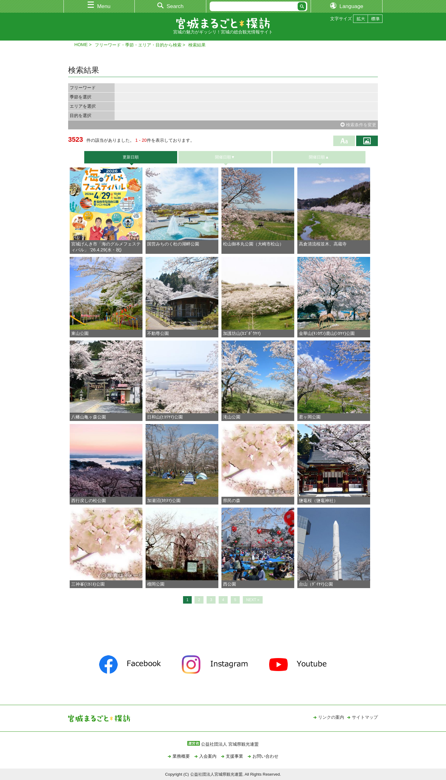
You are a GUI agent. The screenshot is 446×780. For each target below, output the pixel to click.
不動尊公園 (158, 333)
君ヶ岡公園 (310, 416)
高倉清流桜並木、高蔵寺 (323, 243)
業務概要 (181, 756)
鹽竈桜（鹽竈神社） (318, 500)
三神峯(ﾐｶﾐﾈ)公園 (88, 584)
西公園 (229, 584)
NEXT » (253, 600)
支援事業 (234, 756)
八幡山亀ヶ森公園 (88, 416)
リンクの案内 (331, 717)
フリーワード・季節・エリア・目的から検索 (138, 44)
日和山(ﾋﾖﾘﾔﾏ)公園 (165, 416)
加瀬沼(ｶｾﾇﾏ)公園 (164, 500)
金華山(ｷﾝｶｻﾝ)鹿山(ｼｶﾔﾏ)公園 (327, 333)
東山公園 (80, 333)
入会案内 (207, 756)
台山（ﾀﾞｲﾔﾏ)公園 (316, 584)
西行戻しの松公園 (90, 500)
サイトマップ (365, 717)
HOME (81, 44)
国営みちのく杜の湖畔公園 (173, 243)
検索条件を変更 (358, 124)
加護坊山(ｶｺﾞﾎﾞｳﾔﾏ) (242, 333)
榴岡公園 (155, 584)
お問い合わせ (265, 756)
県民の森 (231, 500)
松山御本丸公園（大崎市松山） (253, 243)
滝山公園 (231, 416)
